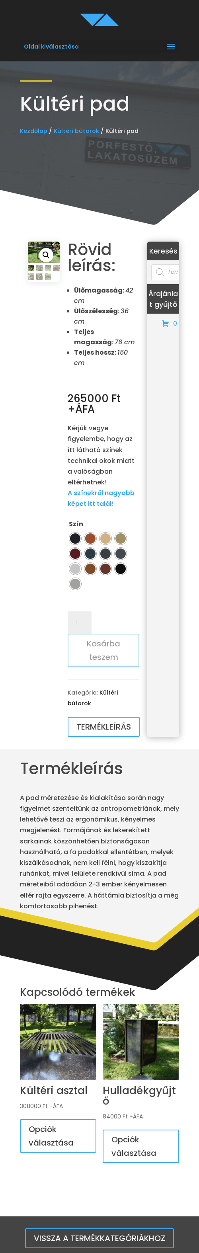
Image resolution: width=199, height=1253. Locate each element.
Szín (76, 524)
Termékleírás (103, 726)
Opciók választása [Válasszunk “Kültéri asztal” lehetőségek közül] (51, 1136)
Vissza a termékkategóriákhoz (99, 1238)
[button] (46, 255)
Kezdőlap (33, 131)
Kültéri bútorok (76, 131)
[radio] (75, 539)
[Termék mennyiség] (80, 622)
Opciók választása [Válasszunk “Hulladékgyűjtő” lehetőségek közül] (133, 1146)
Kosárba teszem (103, 650)
